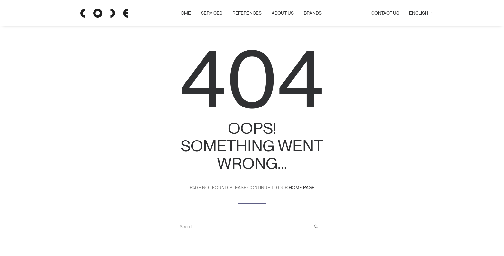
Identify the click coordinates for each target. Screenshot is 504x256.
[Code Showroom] (94, 13)
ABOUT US (280, 13)
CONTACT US (385, 13)
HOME (182, 13)
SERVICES (209, 13)
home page (302, 187)
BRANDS (311, 13)
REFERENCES (244, 13)
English (421, 13)
